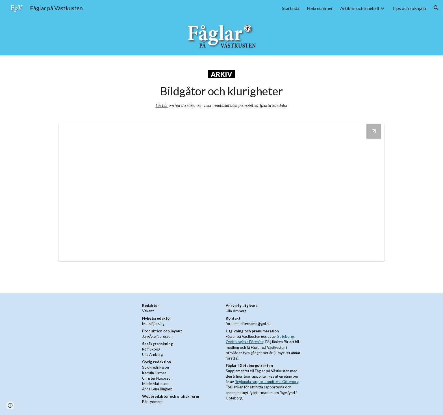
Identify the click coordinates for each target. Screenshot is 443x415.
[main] (221, 86)
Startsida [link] (290, 8)
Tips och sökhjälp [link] (409, 8)
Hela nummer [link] (320, 8)
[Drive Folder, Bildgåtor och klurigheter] (221, 193)
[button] (436, 8)
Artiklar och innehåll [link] (359, 8)
